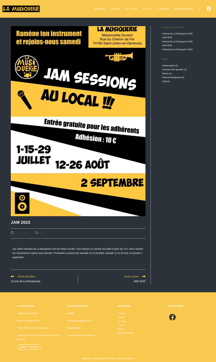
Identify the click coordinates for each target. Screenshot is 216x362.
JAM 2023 (167, 45)
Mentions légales (126, 333)
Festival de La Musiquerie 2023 (177, 49)
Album (121, 329)
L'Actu (121, 325)
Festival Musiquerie (171, 77)
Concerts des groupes (172, 69)
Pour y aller (28, 347)
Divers (165, 73)
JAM (42, 233)
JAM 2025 (167, 37)
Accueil (121, 313)
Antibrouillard (168, 65)
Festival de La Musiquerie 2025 (177, 41)
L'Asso (121, 317)
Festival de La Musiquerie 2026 (177, 33)
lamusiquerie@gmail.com (79, 320)
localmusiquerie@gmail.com (81, 335)
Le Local (122, 321)
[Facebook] (172, 317)
